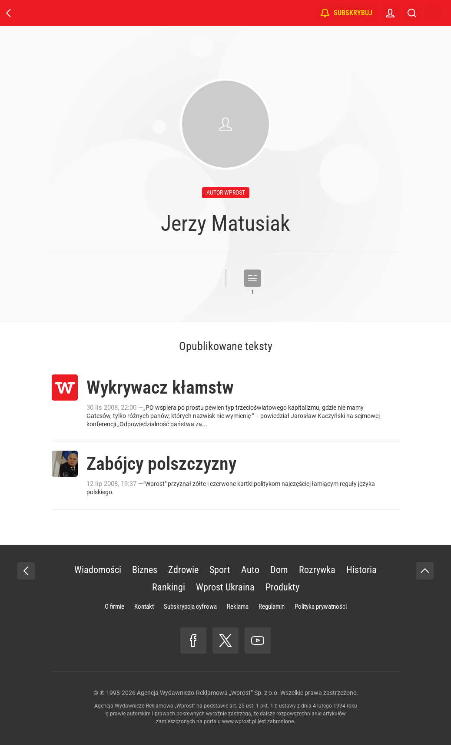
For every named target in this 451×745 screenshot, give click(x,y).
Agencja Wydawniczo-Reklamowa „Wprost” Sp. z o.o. (208, 692)
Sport (219, 569)
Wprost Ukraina (225, 587)
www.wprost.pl (239, 721)
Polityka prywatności (321, 606)
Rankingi (168, 587)
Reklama (238, 606)
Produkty (282, 587)
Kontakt (144, 606)
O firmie (114, 606)
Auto (250, 569)
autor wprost (225, 192)
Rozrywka (317, 569)
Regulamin (272, 606)
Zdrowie (183, 569)
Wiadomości (97, 569)
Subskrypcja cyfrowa (190, 606)
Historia (361, 569)
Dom (279, 569)
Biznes (144, 569)
